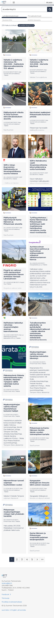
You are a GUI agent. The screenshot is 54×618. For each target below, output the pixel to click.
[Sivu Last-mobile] (42, 559)
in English (13, 610)
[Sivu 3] (22, 559)
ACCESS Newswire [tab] (34, 20)
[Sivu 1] (11, 559)
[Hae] (24, 9)
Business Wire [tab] (7, 20)
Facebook (5, 594)
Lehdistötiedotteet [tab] (10, 16)
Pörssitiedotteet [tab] (34, 16)
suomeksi (5, 610)
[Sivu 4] (27, 559)
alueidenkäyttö (26, 25)
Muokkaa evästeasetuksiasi (12, 602)
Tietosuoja (5, 598)
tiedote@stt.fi (7, 583)
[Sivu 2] (16, 559)
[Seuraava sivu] (37, 559)
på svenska (22, 610)
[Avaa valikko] (14, 2)
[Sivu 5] (32, 559)
